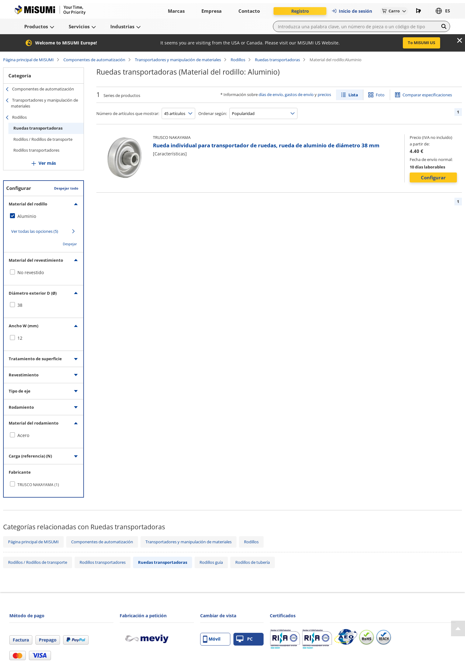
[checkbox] (43, 216)
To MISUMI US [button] (421, 42)
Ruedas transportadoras (277, 59)
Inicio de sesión (351, 11)
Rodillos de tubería (252, 562)
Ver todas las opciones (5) (34, 231)
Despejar (70, 244)
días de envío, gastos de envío (286, 94)
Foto (380, 95)
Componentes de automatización (94, 59)
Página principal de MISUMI (28, 59)
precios (324, 94)
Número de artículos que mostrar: (127, 113)
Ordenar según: (212, 113)
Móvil (211, 639)
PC (244, 639)
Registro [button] (300, 11)
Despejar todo (66, 188)
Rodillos (238, 59)
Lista (353, 95)
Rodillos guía (211, 562)
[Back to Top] (458, 628)
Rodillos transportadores (36, 150)
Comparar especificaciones (427, 95)
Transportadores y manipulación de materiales (178, 59)
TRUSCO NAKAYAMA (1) (38, 484)
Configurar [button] (433, 177)
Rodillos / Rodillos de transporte (42, 139)
